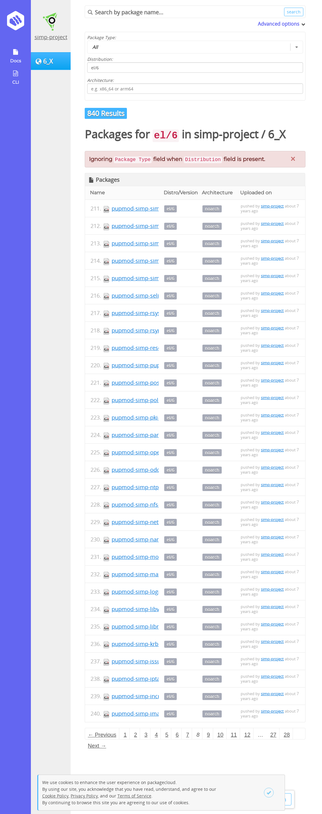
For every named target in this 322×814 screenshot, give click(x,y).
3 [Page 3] (145, 735)
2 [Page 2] (135, 735)
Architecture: (100, 80)
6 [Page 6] (177, 735)
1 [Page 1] (125, 735)
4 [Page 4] (156, 735)
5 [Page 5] (166, 735)
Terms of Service (134, 796)
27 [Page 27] (273, 735)
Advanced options (278, 23)
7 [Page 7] (187, 735)
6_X (277, 134)
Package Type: (101, 37)
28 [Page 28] (287, 735)
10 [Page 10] (220, 735)
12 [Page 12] (247, 735)
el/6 (170, 209)
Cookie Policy (55, 796)
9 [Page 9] (208, 735)
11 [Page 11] (234, 735)
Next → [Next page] (97, 746)
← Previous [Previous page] (102, 735)
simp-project (51, 37)
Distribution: (100, 59)
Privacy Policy (84, 796)
